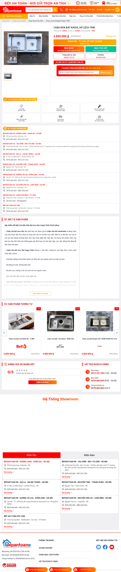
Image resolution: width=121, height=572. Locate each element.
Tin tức (92, 10)
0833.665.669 (23, 191)
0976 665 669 (97, 389)
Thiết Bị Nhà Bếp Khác (105, 16)
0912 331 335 (97, 382)
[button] (4, 340)
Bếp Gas (72, 16)
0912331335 (11, 201)
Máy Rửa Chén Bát (59, 16)
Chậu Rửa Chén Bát (36, 21)
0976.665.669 (11, 139)
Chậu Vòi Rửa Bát (86, 16)
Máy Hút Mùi (43, 16)
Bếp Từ (32, 16)
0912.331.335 (23, 139)
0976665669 (21, 201)
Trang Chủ (7, 21)
